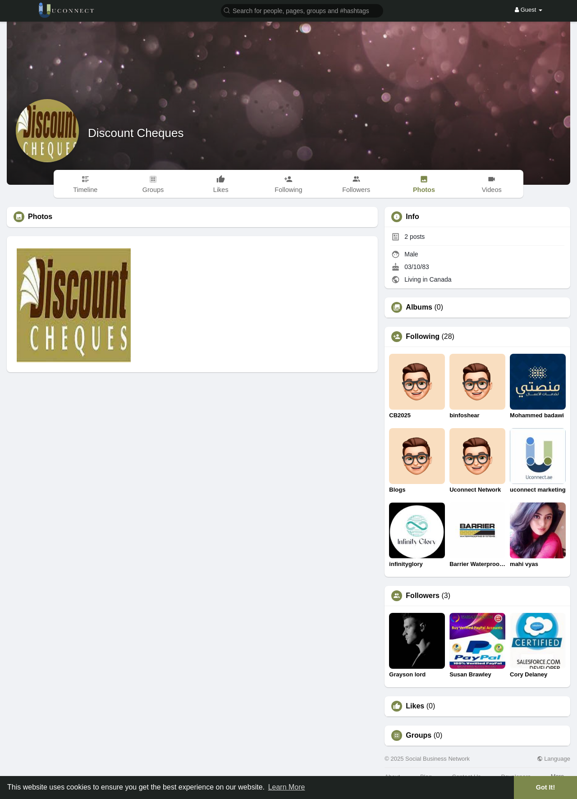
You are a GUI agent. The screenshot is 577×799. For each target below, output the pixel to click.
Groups (418, 735)
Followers (423, 595)
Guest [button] (528, 9)
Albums (419, 307)
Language (553, 759)
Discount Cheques (135, 133)
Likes (415, 706)
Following (423, 336)
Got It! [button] (545, 787)
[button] (302, 10)
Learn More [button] (286, 787)
